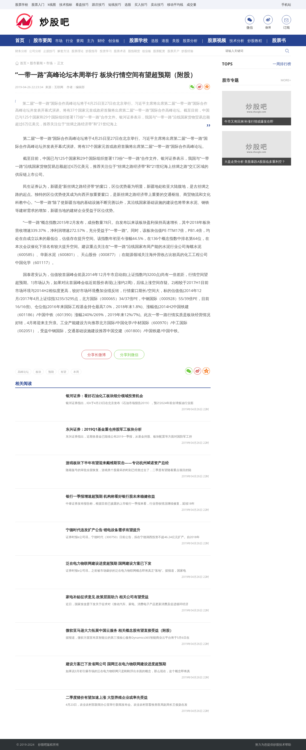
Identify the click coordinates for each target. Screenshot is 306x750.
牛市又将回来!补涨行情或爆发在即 (249, 121)
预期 (51, 372)
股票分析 (190, 40)
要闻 (80, 40)
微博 (268, 22)
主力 (91, 40)
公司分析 (35, 51)
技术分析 (237, 40)
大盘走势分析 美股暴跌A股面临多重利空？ (254, 161)
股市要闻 (43, 40)
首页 (20, 40)
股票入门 (37, 4)
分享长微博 (96, 354)
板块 (38, 372)
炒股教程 (255, 40)
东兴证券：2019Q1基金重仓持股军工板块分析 (104, 429)
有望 (63, 372)
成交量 (191, 4)
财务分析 (21, 51)
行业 (70, 40)
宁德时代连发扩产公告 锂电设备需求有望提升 (103, 529)
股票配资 (159, 51)
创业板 (114, 40)
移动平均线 (175, 4)
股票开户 (173, 51)
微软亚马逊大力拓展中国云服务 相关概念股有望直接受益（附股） (119, 630)
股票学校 (21, 4)
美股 (176, 40)
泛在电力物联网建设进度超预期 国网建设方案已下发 (108, 563)
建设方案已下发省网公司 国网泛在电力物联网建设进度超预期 (116, 663)
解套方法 (63, 51)
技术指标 (65, 4)
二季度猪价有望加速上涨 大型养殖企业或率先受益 (107, 697)
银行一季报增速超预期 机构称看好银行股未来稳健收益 (110, 496)
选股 (128, 4)
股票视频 (217, 40)
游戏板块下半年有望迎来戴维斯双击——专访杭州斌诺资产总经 (117, 462)
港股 (166, 40)
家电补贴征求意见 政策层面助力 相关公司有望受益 (107, 596)
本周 (76, 372)
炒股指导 (92, 51)
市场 (59, 40)
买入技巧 (140, 4)
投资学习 (106, 51)
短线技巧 (114, 4)
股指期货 (134, 51)
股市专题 (230, 80)
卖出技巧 (157, 4)
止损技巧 (49, 51)
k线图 (52, 4)
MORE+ (286, 80)
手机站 (286, 4)
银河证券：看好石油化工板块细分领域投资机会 (104, 395)
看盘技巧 (82, 4)
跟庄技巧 (98, 4)
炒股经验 (187, 51)
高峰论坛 (23, 372)
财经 (101, 40)
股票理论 (77, 51)
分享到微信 (129, 354)
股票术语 (120, 51)
